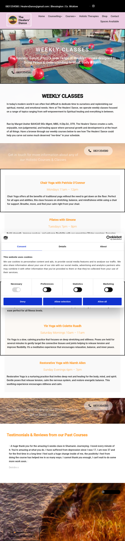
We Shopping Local (21, 532)
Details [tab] (62, 246)
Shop (104, 16)
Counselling (54, 16)
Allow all (102, 301)
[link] (55, 16)
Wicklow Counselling (104, 500)
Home (41, 16)
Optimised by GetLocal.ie (21, 536)
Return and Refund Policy (106, 510)
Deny (22, 301)
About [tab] (103, 246)
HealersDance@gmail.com (66, 507)
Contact (115, 16)
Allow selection (62, 301)
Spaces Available (109, 21)
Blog (56, 517)
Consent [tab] (21, 246)
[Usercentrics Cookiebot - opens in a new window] (109, 238)
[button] (21, 72)
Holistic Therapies (89, 16)
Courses (70, 16)
